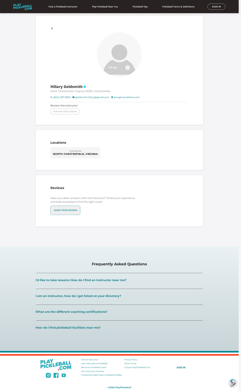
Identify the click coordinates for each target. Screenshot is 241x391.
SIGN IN (216, 6)
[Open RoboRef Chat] (233, 383)
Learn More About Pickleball (94, 363)
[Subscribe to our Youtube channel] (64, 376)
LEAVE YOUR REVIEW (65, 210)
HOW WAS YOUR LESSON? (65, 111)
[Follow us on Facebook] (56, 375)
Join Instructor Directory (92, 371)
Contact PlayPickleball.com (137, 367)
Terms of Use (130, 363)
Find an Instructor (89, 359)
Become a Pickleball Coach (93, 367)
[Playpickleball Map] (52, 28)
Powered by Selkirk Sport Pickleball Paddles (101, 375)
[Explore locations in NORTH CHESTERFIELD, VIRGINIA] (75, 152)
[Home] (22, 6)
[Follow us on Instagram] (48, 375)
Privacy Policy (130, 359)
